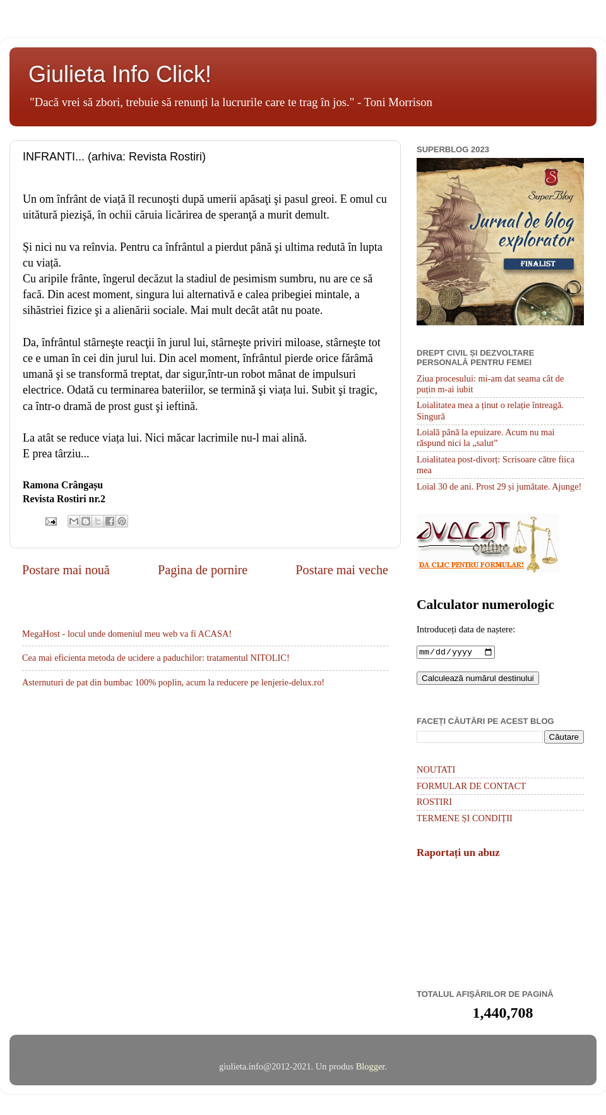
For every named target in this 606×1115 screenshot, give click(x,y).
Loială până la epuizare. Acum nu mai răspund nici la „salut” (486, 437)
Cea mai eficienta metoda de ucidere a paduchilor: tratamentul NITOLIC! (156, 658)
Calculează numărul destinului (478, 679)
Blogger (370, 1068)
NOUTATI (436, 771)
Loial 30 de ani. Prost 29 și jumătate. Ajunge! (499, 486)
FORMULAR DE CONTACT (471, 787)
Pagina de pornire (202, 570)
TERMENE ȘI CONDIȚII (465, 819)
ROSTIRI (434, 803)
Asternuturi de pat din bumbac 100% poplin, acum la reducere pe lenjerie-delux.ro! (173, 682)
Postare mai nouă (66, 570)
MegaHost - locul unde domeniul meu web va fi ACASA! (127, 634)
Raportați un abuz (458, 854)
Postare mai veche (341, 570)
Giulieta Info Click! (119, 74)
